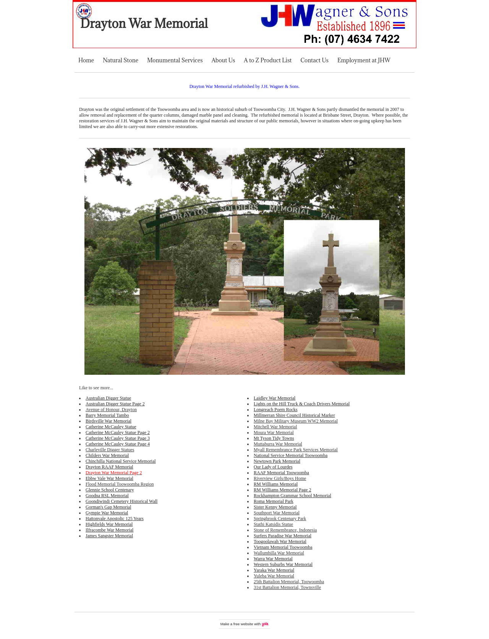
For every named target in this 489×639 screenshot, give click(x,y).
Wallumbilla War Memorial (279, 553)
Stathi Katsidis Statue (273, 524)
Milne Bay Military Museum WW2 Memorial (296, 421)
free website (243, 624)
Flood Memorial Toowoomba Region (120, 484)
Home (86, 60)
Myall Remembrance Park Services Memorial (296, 449)
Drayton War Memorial (144, 23)
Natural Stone (120, 60)
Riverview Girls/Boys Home (280, 478)
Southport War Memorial (277, 512)
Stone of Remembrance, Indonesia (285, 530)
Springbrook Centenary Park (280, 518)
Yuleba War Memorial (274, 576)
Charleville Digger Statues (110, 449)
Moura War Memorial (274, 432)
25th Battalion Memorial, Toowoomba (289, 581)
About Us (223, 60)
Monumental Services (175, 60)
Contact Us (315, 60)
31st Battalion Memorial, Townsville (287, 587)
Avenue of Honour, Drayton (111, 409)
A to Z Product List (267, 60)
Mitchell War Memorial (275, 426)
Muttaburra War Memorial (278, 444)
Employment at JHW (363, 60)
